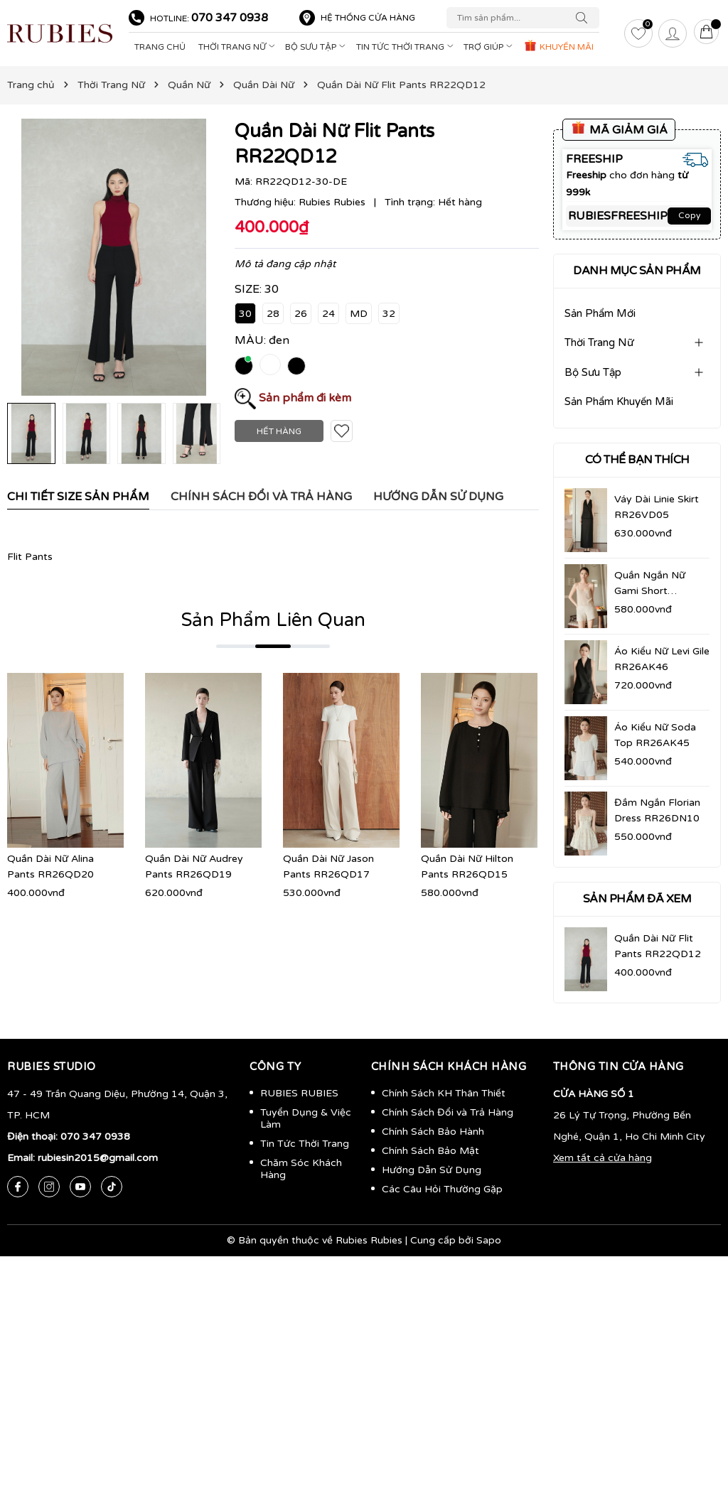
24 (328, 314)
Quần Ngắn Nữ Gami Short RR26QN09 (649, 591)
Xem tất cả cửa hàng (602, 1158)
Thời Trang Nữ (238, 47)
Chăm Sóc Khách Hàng (301, 1169)
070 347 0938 (229, 18)
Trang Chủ (160, 47)
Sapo (488, 1240)
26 (300, 314)
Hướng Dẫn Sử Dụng (431, 1170)
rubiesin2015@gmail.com (98, 1158)
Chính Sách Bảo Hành (433, 1132)
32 (388, 314)
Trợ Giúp (489, 47)
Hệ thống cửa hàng (368, 18)
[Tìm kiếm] (585, 17)
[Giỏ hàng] (706, 33)
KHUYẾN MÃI (558, 45)
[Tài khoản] (672, 33)
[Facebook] (17, 1186)
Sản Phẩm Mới (600, 313)
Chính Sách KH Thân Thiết (443, 1093)
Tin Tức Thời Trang (406, 47)
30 (245, 314)
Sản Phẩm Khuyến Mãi (618, 401)
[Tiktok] (111, 1186)
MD (359, 314)
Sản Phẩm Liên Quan (273, 620)
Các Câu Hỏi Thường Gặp (442, 1189)
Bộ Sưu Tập (316, 47)
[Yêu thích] (638, 33)
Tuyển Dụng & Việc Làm (305, 1118)
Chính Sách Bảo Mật (430, 1151)
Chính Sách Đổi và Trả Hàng (447, 1112)
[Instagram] (49, 1186)
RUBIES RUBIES (299, 1093)
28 (273, 314)
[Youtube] (80, 1186)
